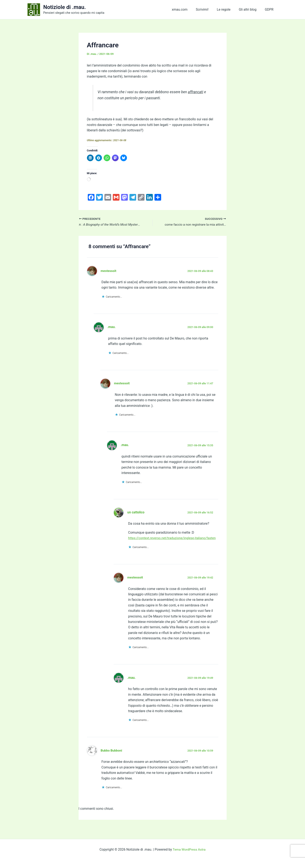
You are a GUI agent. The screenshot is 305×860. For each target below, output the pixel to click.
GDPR (270, 9)
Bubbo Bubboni (112, 756)
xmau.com (187, 9)
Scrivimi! (208, 9)
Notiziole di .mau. (64, 7)
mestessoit (109, 271)
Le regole (228, 9)
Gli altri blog (250, 9)
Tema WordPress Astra (189, 849)
